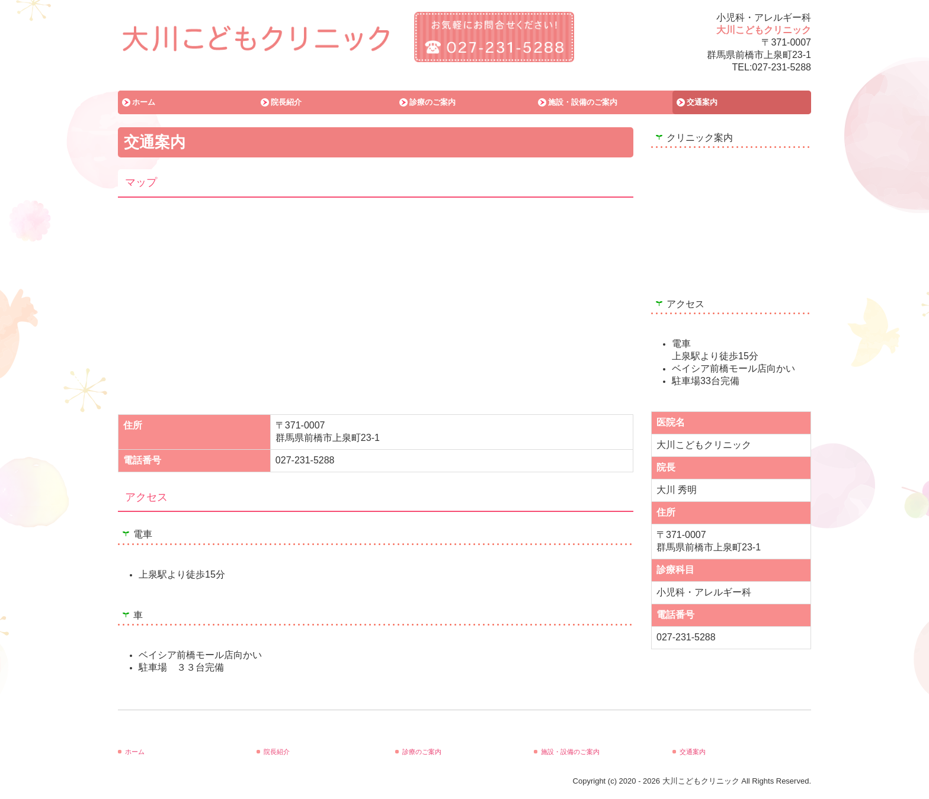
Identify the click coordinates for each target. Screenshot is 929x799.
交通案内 (702, 102)
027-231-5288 (781, 67)
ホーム (143, 102)
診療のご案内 (432, 102)
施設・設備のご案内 (582, 102)
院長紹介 (286, 102)
